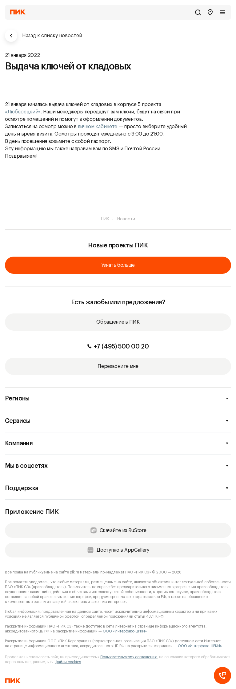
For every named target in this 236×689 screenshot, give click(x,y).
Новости (126, 219)
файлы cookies (68, 662)
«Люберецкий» (23, 111)
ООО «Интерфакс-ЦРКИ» (125, 631)
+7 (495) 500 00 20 (118, 346)
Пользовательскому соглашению (128, 657)
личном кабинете (97, 126)
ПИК (105, 219)
